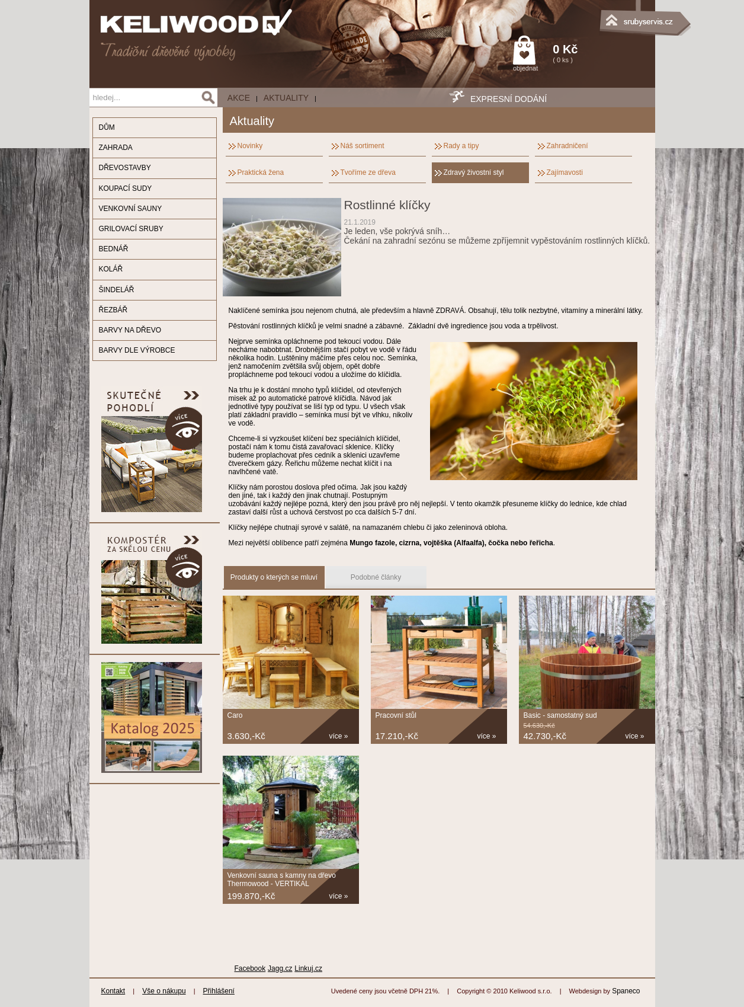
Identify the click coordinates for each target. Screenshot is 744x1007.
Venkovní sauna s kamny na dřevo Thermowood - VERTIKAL (281, 879)
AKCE (238, 98)
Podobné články (376, 577)
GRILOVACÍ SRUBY (131, 229)
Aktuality (286, 98)
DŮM (107, 127)
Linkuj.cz (308, 968)
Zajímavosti (565, 172)
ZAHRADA (116, 147)
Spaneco (626, 991)
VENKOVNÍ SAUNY (130, 208)
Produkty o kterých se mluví (274, 577)
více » (338, 736)
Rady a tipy (461, 146)
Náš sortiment (362, 146)
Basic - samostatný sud (560, 715)
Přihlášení (219, 991)
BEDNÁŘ (114, 249)
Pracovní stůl (396, 715)
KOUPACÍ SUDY (125, 188)
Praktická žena (261, 172)
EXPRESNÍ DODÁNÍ (508, 99)
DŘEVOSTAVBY (125, 168)
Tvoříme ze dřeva (368, 172)
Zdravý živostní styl (474, 172)
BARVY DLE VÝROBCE (137, 350)
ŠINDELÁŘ (116, 290)
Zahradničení (567, 146)
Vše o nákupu (163, 991)
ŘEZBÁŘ (113, 310)
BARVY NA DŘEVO (130, 330)
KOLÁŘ (111, 269)
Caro (235, 715)
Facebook (250, 968)
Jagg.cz (280, 968)
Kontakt (113, 991)
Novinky (250, 146)
